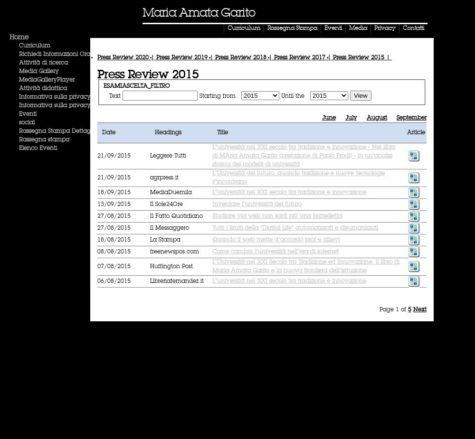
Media (358, 28)
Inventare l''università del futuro (257, 204)
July (351, 118)
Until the (293, 96)
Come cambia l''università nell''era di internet (275, 252)
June (329, 118)
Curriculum (244, 28)
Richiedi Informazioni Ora (54, 54)
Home (19, 37)
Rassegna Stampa (292, 28)
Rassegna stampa (44, 140)
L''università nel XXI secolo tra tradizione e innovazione (289, 193)
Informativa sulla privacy (55, 97)
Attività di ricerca (43, 63)
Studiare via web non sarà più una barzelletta (277, 216)
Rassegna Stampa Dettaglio (58, 131)
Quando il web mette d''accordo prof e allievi (276, 240)
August (377, 118)
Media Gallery (39, 72)
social (27, 123)
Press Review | (126, 58)
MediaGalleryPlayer (47, 80)
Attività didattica (43, 89)
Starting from (219, 96)
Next (420, 310)
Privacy (385, 28)
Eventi (333, 28)
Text (115, 96)
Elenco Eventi (38, 148)
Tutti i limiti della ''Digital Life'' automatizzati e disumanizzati (295, 228)
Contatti (413, 28)
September (412, 118)
